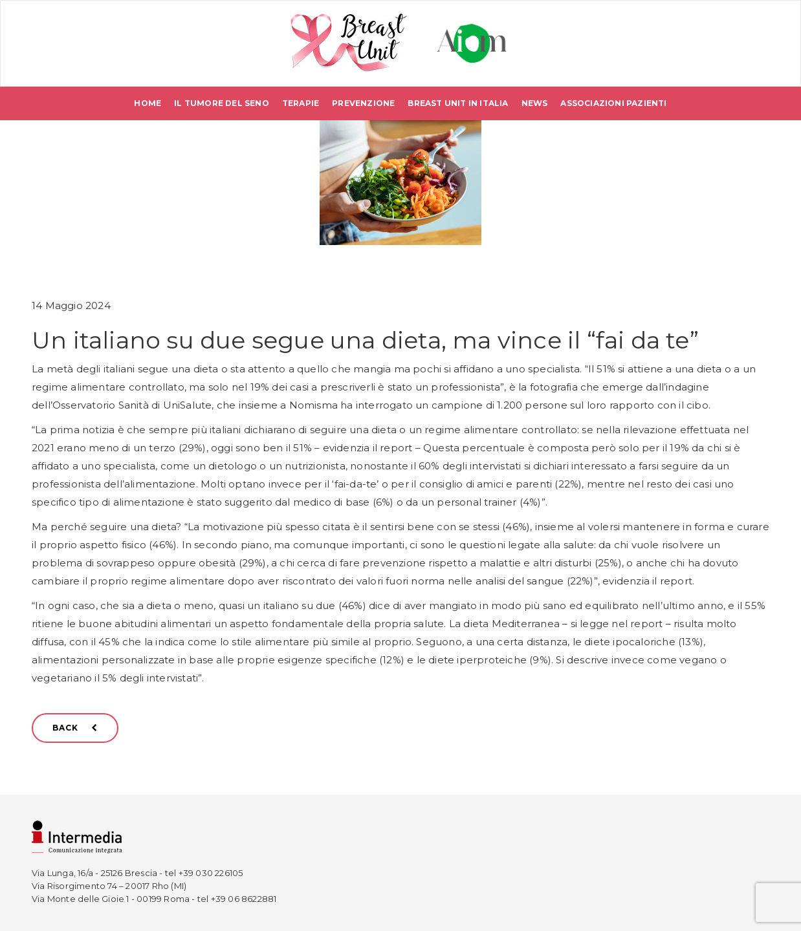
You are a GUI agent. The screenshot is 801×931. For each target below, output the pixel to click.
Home (147, 103)
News (534, 103)
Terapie (300, 103)
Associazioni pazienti (613, 103)
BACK (75, 728)
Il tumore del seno (221, 103)
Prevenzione (363, 103)
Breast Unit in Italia (458, 103)
